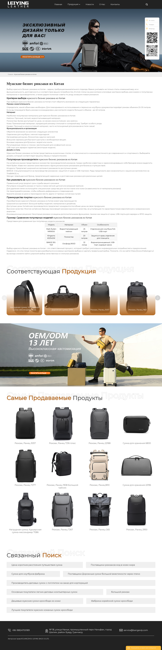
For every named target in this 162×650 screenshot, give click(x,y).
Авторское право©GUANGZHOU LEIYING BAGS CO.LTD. (28, 639)
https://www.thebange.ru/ (142, 251)
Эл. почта (150, 20)
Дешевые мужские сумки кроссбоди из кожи (36, 601)
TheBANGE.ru (13, 173)
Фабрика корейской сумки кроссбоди (112, 601)
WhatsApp (150, 28)
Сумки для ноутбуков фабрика (28, 574)
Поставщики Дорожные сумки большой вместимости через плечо (104, 574)
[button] (157, 297)
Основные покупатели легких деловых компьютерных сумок (44, 592)
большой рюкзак (120, 592)
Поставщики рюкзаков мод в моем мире (113, 565)
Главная (10, 74)
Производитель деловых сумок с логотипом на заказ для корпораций (49, 583)
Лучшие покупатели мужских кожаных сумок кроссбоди (42, 610)
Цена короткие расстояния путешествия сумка (36, 565)
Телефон (150, 24)
